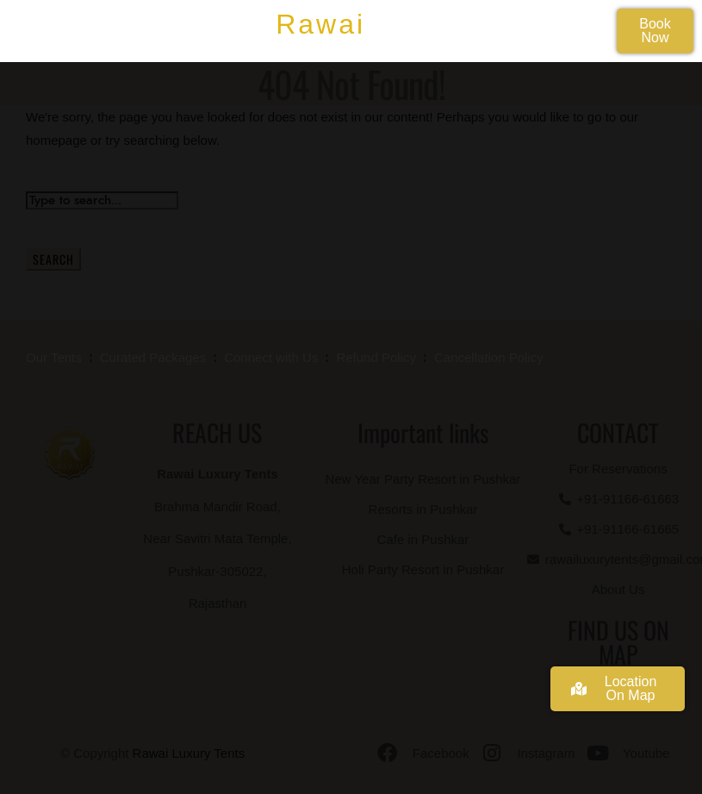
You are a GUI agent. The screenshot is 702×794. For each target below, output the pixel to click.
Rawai (320, 24)
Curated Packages (153, 357)
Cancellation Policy (489, 357)
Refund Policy (376, 357)
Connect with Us (271, 357)
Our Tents (54, 357)
